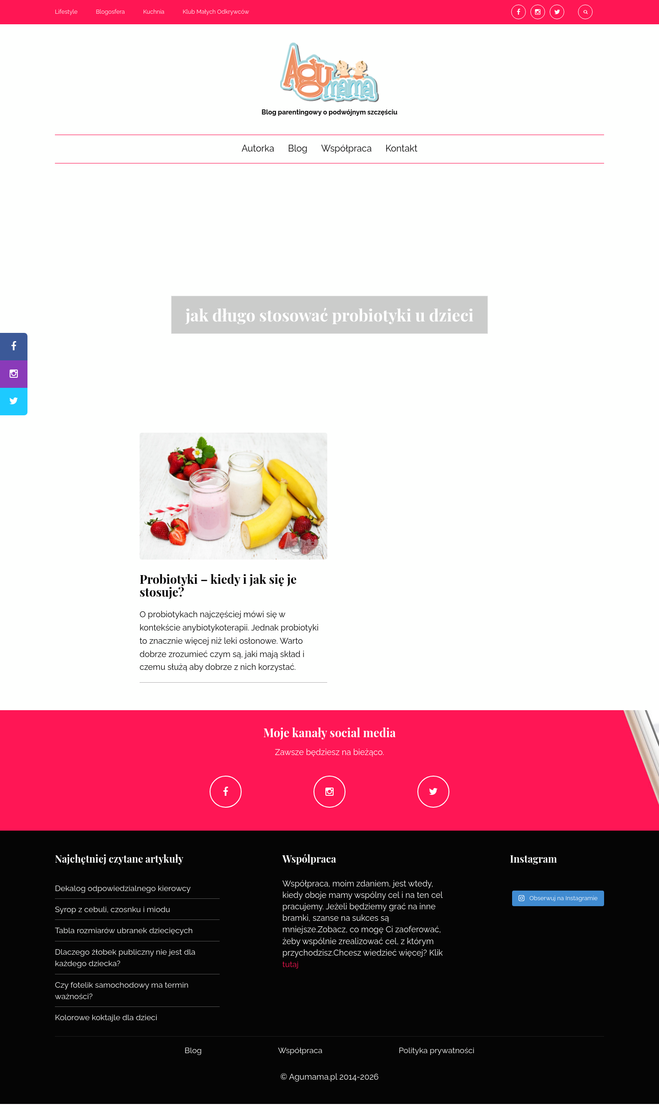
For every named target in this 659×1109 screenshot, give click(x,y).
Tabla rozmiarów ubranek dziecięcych (126, 935)
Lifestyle (66, 11)
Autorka (258, 148)
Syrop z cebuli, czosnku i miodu (114, 914)
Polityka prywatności (436, 1055)
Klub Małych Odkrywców (216, 11)
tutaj (290, 969)
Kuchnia (154, 11)
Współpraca (346, 148)
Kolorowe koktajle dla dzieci (108, 1022)
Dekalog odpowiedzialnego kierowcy (125, 893)
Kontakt (401, 148)
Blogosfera (110, 11)
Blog (298, 148)
